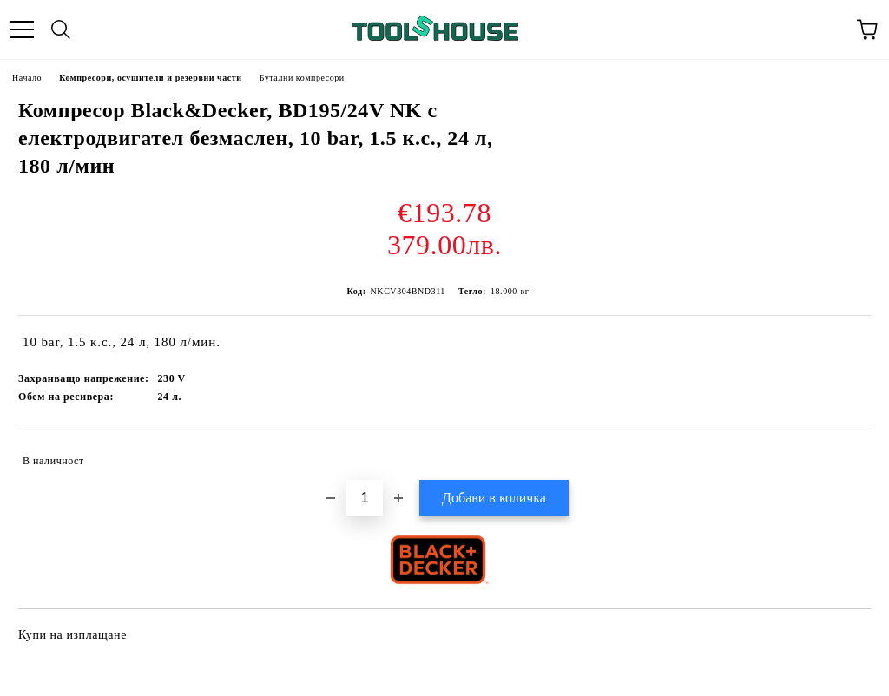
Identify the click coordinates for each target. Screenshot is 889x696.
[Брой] (364, 498)
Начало (27, 77)
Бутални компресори (302, 77)
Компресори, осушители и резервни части (150, 77)
